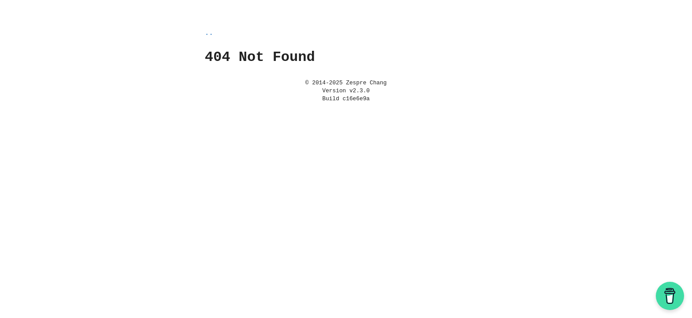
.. (209, 33)
